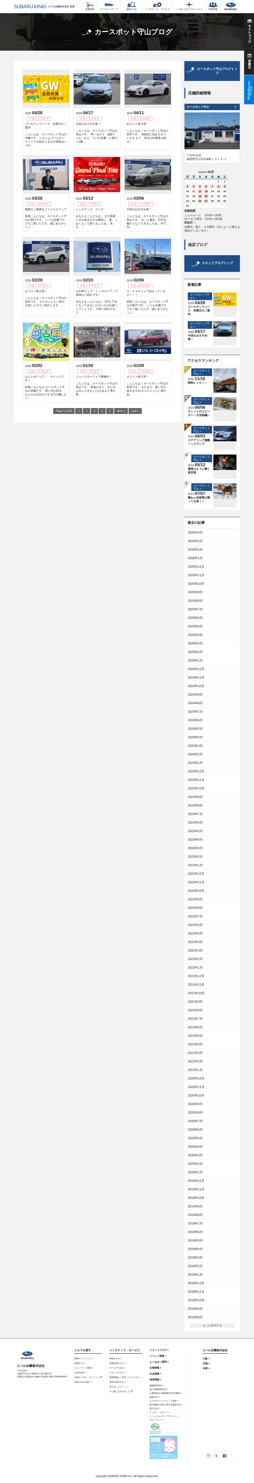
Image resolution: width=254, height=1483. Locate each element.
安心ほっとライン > (118, 1387)
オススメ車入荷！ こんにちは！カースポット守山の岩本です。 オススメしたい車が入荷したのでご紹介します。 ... (46, 298)
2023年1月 (195, 865)
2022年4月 (195, 942)
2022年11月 (196, 882)
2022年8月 (195, 908)
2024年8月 (195, 703)
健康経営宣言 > (157, 1385)
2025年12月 (196, 566)
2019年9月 (195, 1206)
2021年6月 (195, 1027)
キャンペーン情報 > (83, 1368)
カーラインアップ (109, 6)
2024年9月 (195, 694)
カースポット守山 (198, 106)
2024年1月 (195, 763)
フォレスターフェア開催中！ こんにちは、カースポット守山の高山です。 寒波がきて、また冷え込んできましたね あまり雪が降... (96, 385)
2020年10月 (196, 1095)
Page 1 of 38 (64, 410)
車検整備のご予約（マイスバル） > (125, 1377)
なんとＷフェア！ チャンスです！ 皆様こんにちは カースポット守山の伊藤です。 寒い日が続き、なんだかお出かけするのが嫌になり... (46, 387)
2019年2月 (195, 1266)
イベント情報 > (158, 1356)
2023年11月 (196, 780)
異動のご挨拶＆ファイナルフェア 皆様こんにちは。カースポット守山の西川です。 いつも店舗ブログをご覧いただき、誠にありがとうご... (46, 218)
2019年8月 (195, 1215)
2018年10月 (196, 1300)
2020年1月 (195, 1172)
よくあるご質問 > (159, 1361)
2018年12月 (196, 1283)
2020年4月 (195, 1146)
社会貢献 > (155, 1373)
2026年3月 (195, 541)
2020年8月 (195, 1112)
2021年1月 (195, 1070)
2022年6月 (195, 925)
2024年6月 (195, 720)
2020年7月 (195, 1121)
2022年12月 (196, 873)
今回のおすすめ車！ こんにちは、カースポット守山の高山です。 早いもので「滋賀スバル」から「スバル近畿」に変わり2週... (96, 132)
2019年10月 (196, 1198)
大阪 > (206, 1358)
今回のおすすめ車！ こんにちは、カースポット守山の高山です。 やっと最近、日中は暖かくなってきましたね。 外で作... (147, 218)
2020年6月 (195, 1129)
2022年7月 (195, 916)
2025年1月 (195, 660)
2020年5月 (195, 1138)
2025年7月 (195, 609)
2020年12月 (196, 1078)
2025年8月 (195, 600)
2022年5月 (195, 933)
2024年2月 (195, 754)
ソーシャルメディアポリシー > (164, 1416)
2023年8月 (195, 805)
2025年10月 (196, 583)
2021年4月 (195, 1044)
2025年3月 (195, 643)
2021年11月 (196, 984)
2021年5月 (195, 1036)
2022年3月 (195, 950)
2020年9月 (195, 1104)
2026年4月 (195, 532)
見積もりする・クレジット (88, 1377)
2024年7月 (195, 711)
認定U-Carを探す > (83, 1382)
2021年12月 (196, 976)
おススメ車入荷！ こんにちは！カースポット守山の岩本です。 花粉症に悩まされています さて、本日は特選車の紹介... (147, 132)
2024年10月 (196, 686)
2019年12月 (196, 1181)
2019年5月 (195, 1240)
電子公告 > (155, 1408)
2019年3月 (195, 1257)
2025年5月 (195, 626)
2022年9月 (195, 899)
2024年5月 (195, 728)
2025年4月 (195, 635)
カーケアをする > (117, 1368)
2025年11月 (196, 575)
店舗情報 (89, 6)
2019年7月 (195, 1223)
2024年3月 (195, 746)
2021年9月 (195, 1001)
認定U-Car (131, 6)
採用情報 (213, 6)
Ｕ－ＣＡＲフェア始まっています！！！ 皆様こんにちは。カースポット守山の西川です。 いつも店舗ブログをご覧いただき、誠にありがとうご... (147, 302)
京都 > (206, 1363)
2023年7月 (195, 814)
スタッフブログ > (117, 1372)
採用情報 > (155, 1379)
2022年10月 (196, 891)
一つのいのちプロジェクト (189, 6)
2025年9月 (195, 592)
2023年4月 (195, 839)
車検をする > (115, 1358)
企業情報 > (155, 1367)
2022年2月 (195, 959)
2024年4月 (195, 737)
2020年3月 (195, 1155)
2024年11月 (196, 677)
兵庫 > (206, 1368)
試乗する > (79, 1363)
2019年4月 (195, 1249)
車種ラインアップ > (83, 1358)
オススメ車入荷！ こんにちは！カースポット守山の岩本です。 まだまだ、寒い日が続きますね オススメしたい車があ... (147, 385)
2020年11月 (196, 1087)
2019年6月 (195, 1232)
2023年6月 (195, 822)
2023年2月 (195, 856)
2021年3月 (195, 1053)
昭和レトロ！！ (197, 382)
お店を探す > (80, 1372)
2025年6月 (195, 618)
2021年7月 (195, 1018)
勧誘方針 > (155, 1397)
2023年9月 (195, 797)
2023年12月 (196, 771)
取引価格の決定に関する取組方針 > (166, 1404)
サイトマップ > (157, 1420)
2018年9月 (195, 1308)
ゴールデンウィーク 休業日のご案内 (199, 310)
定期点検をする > (117, 1363)
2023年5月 (195, 831)
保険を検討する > (117, 1382)
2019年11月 (196, 1189)
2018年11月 (196, 1291)
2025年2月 (195, 652)
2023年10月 (196, 788)
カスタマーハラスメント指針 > (164, 1401)
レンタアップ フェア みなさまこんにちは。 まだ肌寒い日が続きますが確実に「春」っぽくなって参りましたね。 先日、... (96, 218)
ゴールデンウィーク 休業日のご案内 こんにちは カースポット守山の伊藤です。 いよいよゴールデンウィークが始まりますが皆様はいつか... (46, 134)
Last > (135, 410)
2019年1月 (195, 1274)
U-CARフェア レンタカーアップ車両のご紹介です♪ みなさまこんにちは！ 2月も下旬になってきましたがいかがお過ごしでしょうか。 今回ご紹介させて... (97, 302)
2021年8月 (195, 1010)
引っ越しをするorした (121, 1391)
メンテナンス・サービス (157, 6)
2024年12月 (196, 669)
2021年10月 (196, 993)
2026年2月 (195, 549)
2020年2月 (195, 1163)
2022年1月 (195, 967)
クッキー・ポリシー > (160, 1412)
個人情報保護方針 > (159, 1389)
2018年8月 (195, 1317)
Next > (121, 410)
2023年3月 (195, 848)
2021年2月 (195, 1061)
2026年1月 (195, 558)
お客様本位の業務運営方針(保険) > (166, 1393)
